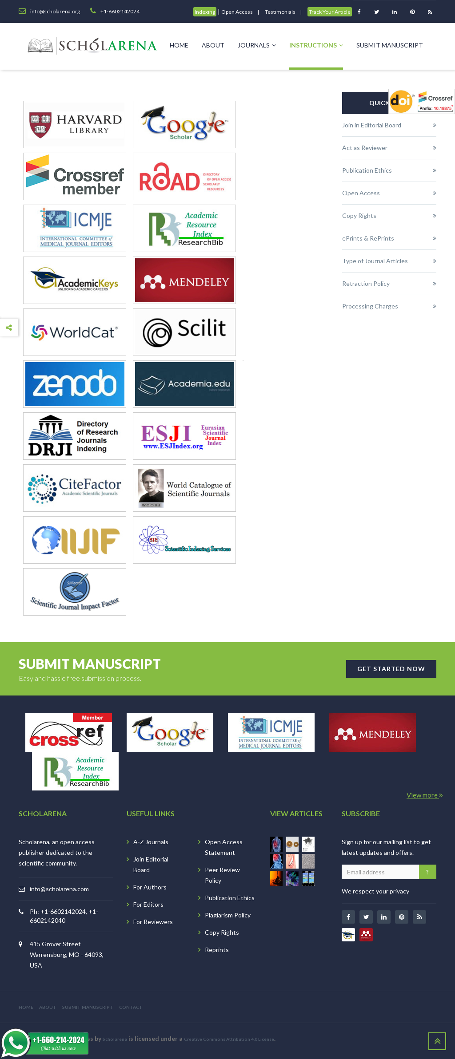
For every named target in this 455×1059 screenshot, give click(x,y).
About (213, 45)
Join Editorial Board (150, 864)
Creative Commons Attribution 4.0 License (229, 1039)
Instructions (316, 45)
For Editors (148, 904)
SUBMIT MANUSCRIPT (87, 1007)
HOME (26, 1007)
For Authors (150, 887)
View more (425, 795)
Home (179, 45)
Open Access (237, 11)
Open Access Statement (224, 847)
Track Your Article (330, 11)
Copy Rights (222, 932)
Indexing (205, 11)
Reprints (217, 949)
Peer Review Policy (222, 875)
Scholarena (115, 1039)
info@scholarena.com (59, 889)
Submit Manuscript (389, 45)
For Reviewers (153, 921)
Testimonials (280, 11)
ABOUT (47, 1007)
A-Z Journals (150, 842)
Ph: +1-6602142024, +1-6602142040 (64, 916)
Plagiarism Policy (228, 915)
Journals (257, 45)
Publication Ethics (230, 897)
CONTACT (131, 1007)
